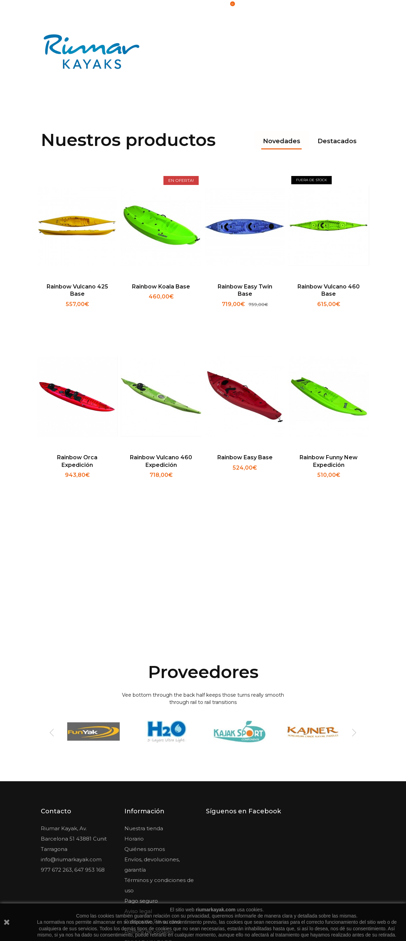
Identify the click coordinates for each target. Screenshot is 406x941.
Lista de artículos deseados (335, 6)
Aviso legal (138, 819)
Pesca (311, 38)
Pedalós (343, 38)
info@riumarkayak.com (71, 767)
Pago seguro (141, 809)
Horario (134, 747)
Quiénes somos (144, 757)
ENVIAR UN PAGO (148, 850)
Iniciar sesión (281, 6)
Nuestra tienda (143, 736)
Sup (313, 67)
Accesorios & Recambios (255, 38)
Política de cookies (148, 840)
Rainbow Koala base (161, 198)
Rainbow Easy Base (245, 369)
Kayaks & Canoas (186, 38)
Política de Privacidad (152, 829)
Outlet (345, 67)
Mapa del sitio (142, 860)
